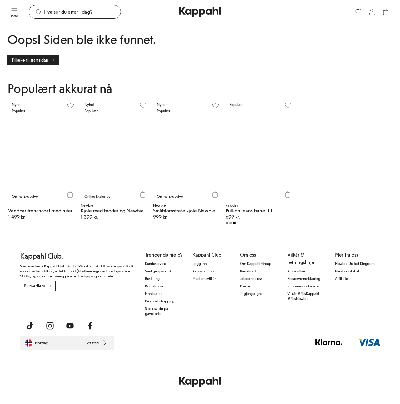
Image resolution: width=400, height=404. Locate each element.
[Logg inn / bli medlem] (372, 12)
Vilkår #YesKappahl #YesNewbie (303, 296)
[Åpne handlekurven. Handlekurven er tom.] (385, 12)
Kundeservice (155, 263)
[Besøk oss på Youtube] (70, 326)
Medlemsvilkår (204, 278)
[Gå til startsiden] (200, 12)
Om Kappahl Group (255, 263)
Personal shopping (159, 301)
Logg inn (199, 263)
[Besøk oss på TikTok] (30, 326)
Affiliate (341, 278)
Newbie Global (347, 271)
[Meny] (14, 12)
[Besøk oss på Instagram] (50, 326)
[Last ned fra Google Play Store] (80, 304)
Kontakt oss (154, 286)
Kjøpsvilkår (296, 271)
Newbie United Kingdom (355, 263)
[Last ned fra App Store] (38, 304)
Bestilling (152, 278)
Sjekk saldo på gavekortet (156, 311)
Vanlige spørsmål (158, 271)
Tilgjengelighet (252, 293)
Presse (245, 286)
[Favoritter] (358, 12)
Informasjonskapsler (304, 286)
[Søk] (82, 11)
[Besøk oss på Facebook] (90, 326)
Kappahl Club (203, 271)
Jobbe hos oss (251, 278)
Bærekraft (248, 271)
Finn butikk (153, 293)
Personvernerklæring (304, 278)
